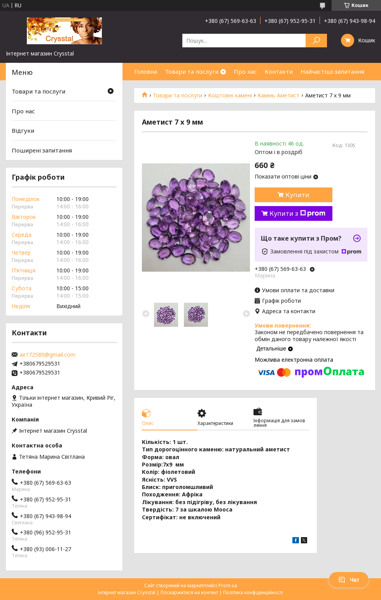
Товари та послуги (191, 71)
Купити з (297, 213)
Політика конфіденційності (253, 592)
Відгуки (23, 130)
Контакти (279, 71)
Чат (348, 579)
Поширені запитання (42, 150)
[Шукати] (316, 40)
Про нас (245, 71)
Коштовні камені (230, 95)
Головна (145, 71)
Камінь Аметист (278, 95)
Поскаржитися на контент (189, 592)
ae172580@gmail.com (47, 354)
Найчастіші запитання (332, 71)
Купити (297, 195)
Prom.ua (227, 585)
